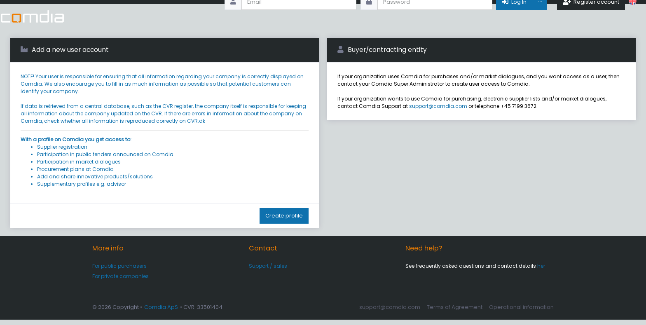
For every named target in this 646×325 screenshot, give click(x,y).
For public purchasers (119, 271)
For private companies (120, 281)
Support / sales (268, 271)
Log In (513, 16)
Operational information (521, 312)
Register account (591, 16)
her (541, 271)
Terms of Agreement (454, 312)
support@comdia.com (438, 111)
